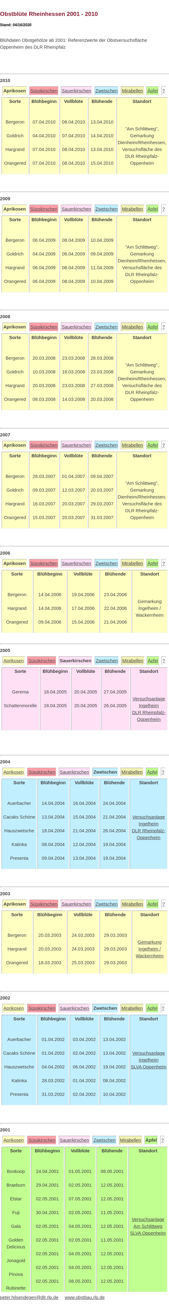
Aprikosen (13, 660)
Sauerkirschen (76, 90)
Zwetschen (107, 90)
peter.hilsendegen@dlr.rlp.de (29, 1297)
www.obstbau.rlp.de (85, 1297)
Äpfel (152, 90)
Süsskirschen (43, 90)
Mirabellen (132, 90)
